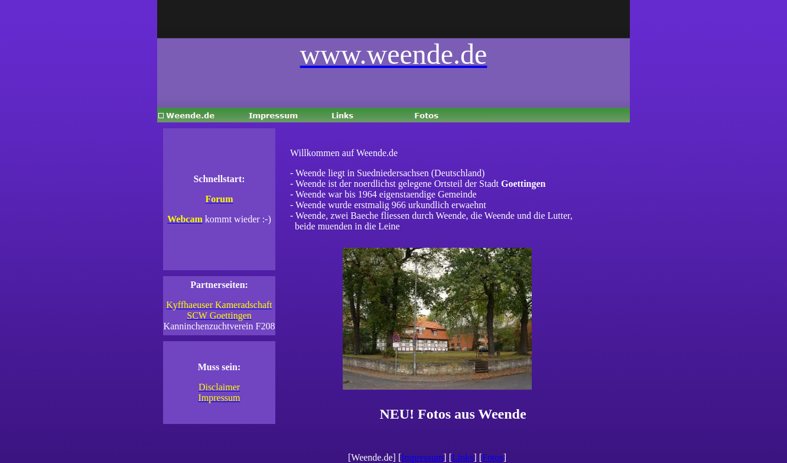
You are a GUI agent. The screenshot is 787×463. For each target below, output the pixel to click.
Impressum (422, 457)
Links (462, 457)
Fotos (492, 457)
